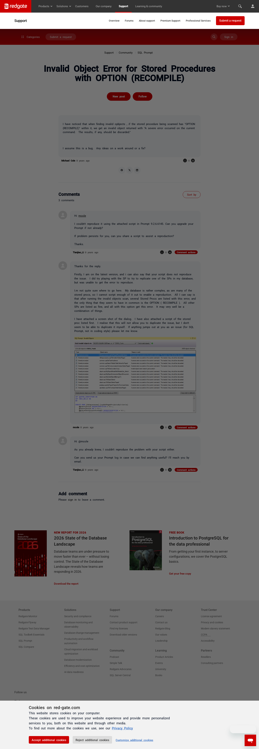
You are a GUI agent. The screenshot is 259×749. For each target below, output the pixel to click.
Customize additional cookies (134, 740)
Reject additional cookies (92, 739)
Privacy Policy (122, 728)
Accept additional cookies (49, 739)
